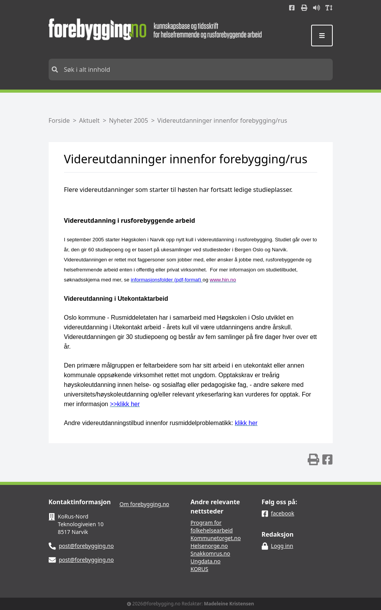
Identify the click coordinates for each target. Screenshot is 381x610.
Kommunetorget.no (216, 538)
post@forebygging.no (86, 545)
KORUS (199, 569)
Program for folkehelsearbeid (212, 526)
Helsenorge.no (209, 545)
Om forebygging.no (144, 504)
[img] (313, 459)
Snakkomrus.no (210, 553)
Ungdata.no (206, 561)
